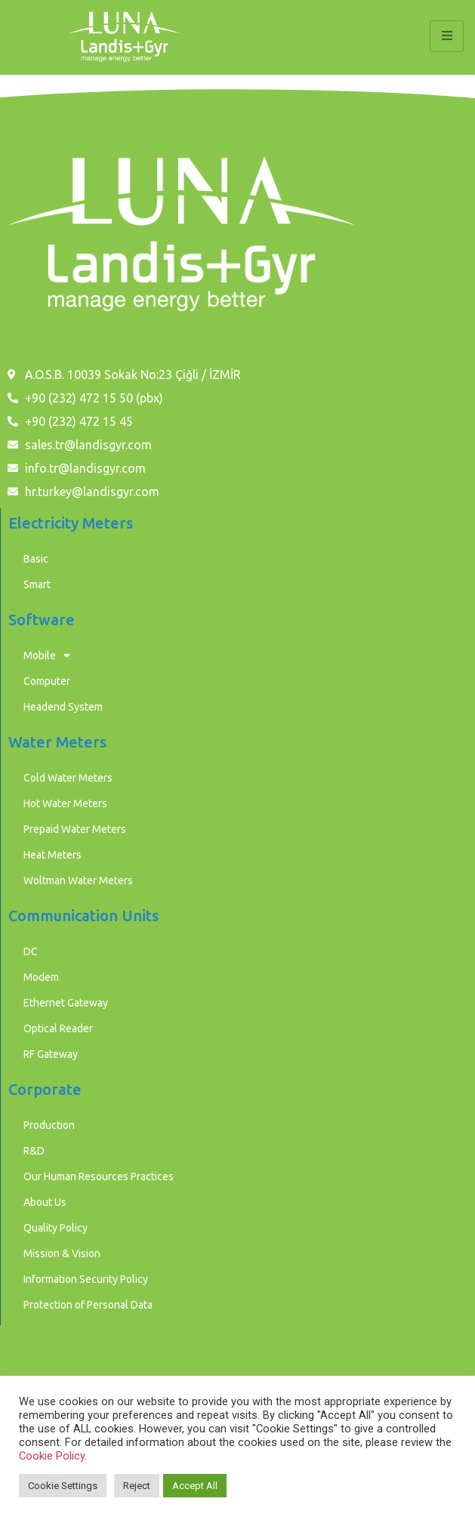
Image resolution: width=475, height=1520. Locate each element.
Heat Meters (52, 855)
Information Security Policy (85, 1279)
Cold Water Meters (68, 778)
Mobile (46, 655)
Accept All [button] (194, 1485)
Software (41, 619)
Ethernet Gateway (65, 1003)
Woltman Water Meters (78, 880)
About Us (44, 1202)
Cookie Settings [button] (62, 1485)
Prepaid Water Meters (74, 829)
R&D (34, 1151)
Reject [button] (136, 1485)
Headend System (63, 707)
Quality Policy (55, 1228)
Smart (37, 584)
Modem (41, 977)
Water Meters (57, 742)
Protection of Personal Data (88, 1305)
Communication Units (83, 915)
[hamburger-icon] (447, 36)
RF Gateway (50, 1054)
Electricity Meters (70, 523)
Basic (35, 559)
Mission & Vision (61, 1253)
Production (49, 1125)
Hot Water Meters (65, 803)
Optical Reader (58, 1028)
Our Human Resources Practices (98, 1176)
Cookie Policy (52, 1456)
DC (30, 951)
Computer (46, 681)
